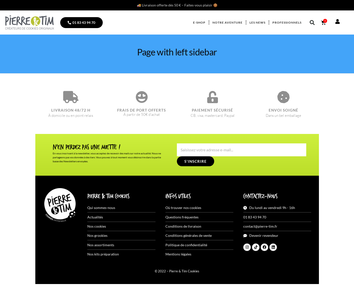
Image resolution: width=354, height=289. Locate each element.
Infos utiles (178, 196)
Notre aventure (227, 22)
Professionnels (287, 22)
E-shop (199, 22)
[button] (312, 23)
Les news (257, 22)
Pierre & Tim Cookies (108, 196)
